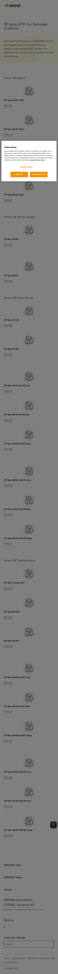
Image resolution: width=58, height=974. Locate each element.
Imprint (32, 160)
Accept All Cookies (38, 174)
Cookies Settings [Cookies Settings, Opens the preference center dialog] (26, 167)
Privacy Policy (40, 160)
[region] (29, 161)
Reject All (19, 174)
